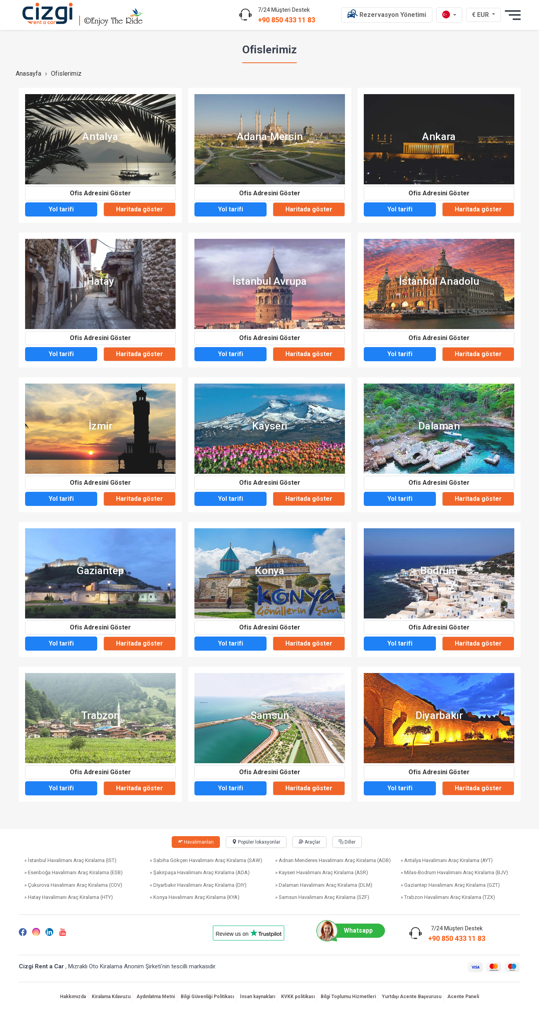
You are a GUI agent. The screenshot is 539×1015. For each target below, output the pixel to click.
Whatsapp (348, 931)
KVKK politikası (298, 996)
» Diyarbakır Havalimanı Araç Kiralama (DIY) (198, 885)
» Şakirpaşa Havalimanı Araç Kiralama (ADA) (200, 872)
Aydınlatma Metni (155, 996)
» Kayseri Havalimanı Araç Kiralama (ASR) (321, 872)
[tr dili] (449, 15)
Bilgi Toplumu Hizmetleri (348, 996)
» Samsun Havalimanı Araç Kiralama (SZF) (322, 897)
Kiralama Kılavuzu (111, 996)
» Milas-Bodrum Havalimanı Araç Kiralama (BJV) (454, 872)
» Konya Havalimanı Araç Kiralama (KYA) (195, 897)
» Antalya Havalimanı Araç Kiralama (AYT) (447, 860)
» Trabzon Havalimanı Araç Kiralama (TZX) (448, 897)
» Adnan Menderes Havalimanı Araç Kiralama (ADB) (333, 860)
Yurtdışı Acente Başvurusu (411, 996)
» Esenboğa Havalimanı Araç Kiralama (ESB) (73, 872)
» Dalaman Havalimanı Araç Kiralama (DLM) (323, 885)
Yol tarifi (61, 209)
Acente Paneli (463, 996)
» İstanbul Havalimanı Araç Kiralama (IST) (70, 860)
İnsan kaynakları (257, 996)
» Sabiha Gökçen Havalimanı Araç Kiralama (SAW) (206, 860)
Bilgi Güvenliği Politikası (207, 996)
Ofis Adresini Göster (100, 193)
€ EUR (484, 14)
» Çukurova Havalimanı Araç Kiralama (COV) (73, 885)
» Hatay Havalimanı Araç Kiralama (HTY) (68, 897)
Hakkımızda (73, 996)
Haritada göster (139, 209)
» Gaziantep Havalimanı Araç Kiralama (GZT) (450, 885)
